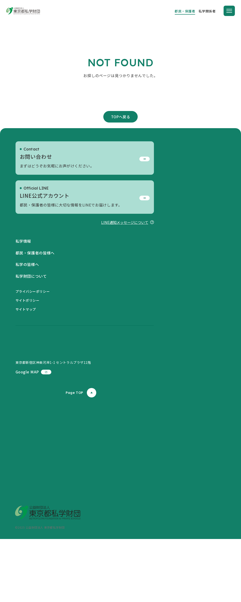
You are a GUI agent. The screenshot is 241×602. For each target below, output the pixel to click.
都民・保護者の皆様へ (35, 297)
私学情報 (23, 285)
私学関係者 (207, 11)
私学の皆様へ (27, 308)
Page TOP (81, 456)
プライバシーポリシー (33, 335)
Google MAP (33, 435)
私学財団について (31, 320)
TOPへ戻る (121, 160)
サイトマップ (26, 353)
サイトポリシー (28, 344)
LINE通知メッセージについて (126, 266)
